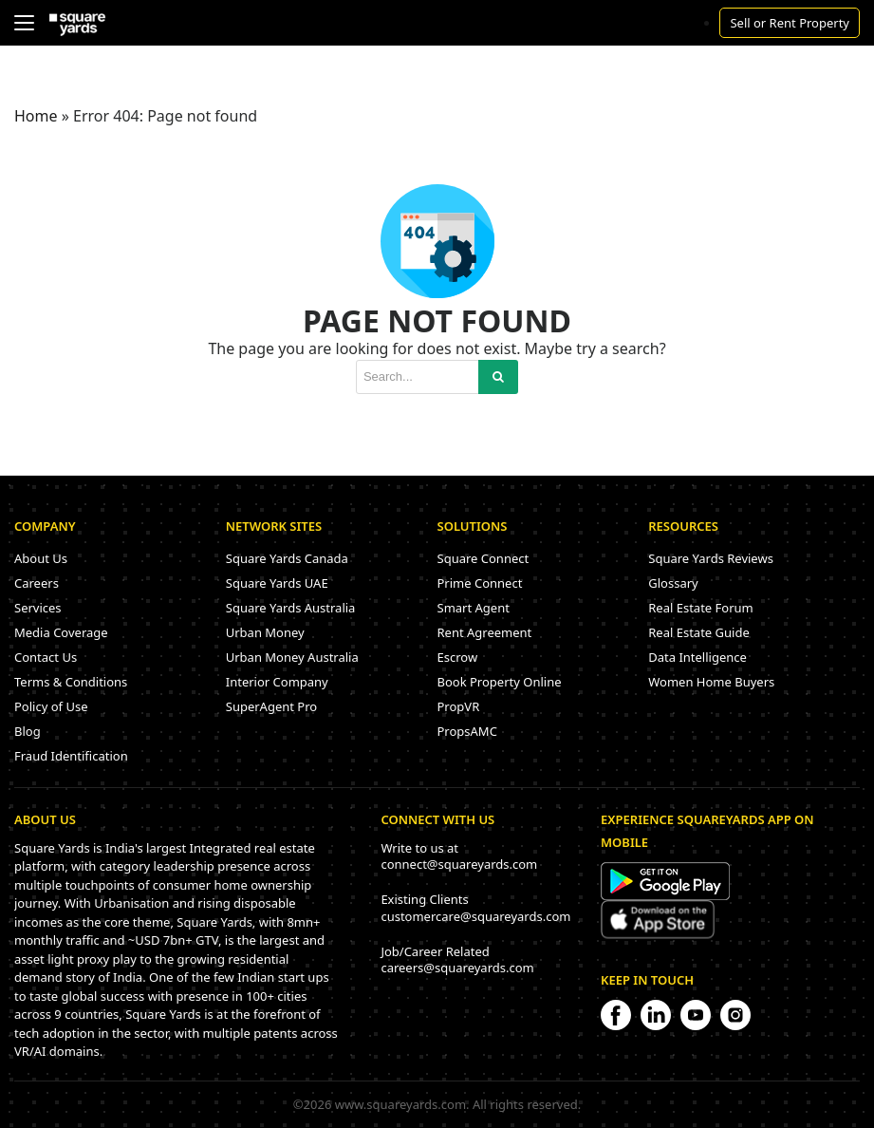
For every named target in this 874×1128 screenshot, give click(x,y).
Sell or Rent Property (789, 22)
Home (36, 115)
